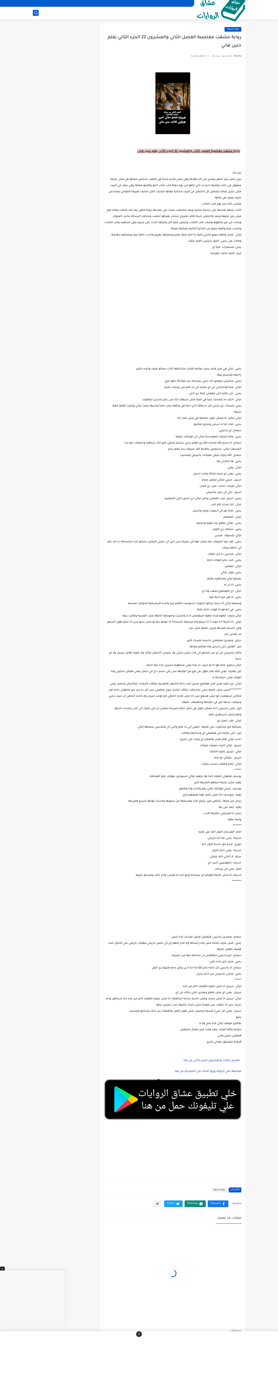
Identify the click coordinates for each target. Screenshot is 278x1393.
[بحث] (36, 13)
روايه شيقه (233, 29)
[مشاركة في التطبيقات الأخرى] (157, 1203)
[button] (218, 1203)
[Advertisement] (172, 336)
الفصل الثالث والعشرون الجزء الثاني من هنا (211, 1060)
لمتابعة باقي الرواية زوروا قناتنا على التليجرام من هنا (208, 1071)
